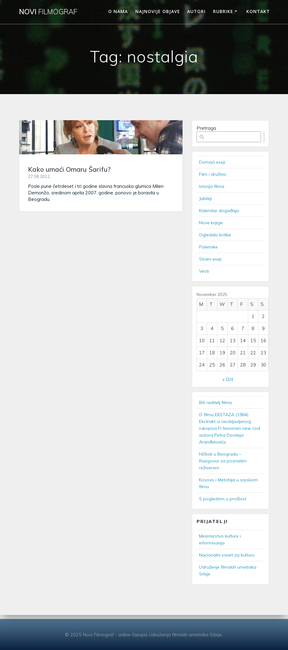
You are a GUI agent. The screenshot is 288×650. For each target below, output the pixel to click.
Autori (196, 11)
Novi (48, 11)
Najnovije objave (157, 11)
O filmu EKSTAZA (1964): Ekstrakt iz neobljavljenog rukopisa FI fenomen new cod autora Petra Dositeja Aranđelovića (229, 428)
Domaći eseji (212, 162)
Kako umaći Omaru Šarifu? (69, 169)
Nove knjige (211, 222)
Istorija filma (211, 186)
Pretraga (206, 128)
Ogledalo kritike (215, 235)
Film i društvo (212, 174)
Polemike (208, 247)
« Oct (227, 379)
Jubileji (205, 198)
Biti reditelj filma (215, 402)
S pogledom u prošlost (222, 499)
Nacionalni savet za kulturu (226, 555)
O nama (118, 11)
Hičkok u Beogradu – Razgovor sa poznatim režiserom (223, 460)
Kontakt (258, 11)
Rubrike (223, 11)
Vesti (204, 271)
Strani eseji (210, 259)
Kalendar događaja (219, 210)
